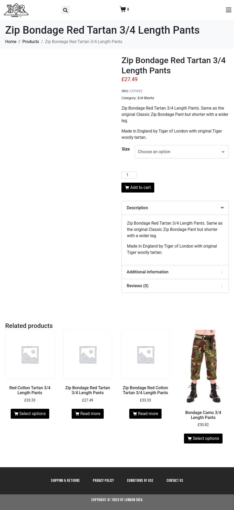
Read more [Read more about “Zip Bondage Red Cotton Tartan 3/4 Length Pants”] (148, 413)
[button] (65, 10)
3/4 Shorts (145, 98)
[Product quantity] (129, 175)
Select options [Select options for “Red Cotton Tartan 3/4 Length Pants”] (32, 413)
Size (126, 149)
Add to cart (140, 187)
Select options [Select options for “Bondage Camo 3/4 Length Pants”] (206, 438)
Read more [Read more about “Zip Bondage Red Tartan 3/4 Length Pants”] (90, 413)
